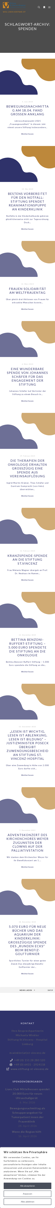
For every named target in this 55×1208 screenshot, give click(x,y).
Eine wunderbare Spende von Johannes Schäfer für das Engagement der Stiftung (27, 376)
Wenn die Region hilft (27, 1131)
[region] (27, 1177)
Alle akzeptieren (27, 1186)
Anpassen (27, 1193)
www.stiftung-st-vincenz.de (27, 1069)
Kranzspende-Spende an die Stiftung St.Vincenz (27, 559)
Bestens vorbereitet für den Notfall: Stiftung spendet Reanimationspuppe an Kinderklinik (27, 201)
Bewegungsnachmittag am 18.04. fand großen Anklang (27, 110)
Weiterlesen (27, 134)
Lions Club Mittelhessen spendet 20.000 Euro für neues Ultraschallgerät (27, 1094)
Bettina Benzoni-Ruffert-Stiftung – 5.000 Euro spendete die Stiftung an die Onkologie (27, 647)
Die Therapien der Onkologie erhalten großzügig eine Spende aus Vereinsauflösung (27, 468)
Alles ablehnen (27, 1201)
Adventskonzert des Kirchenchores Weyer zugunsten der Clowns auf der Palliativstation (27, 842)
